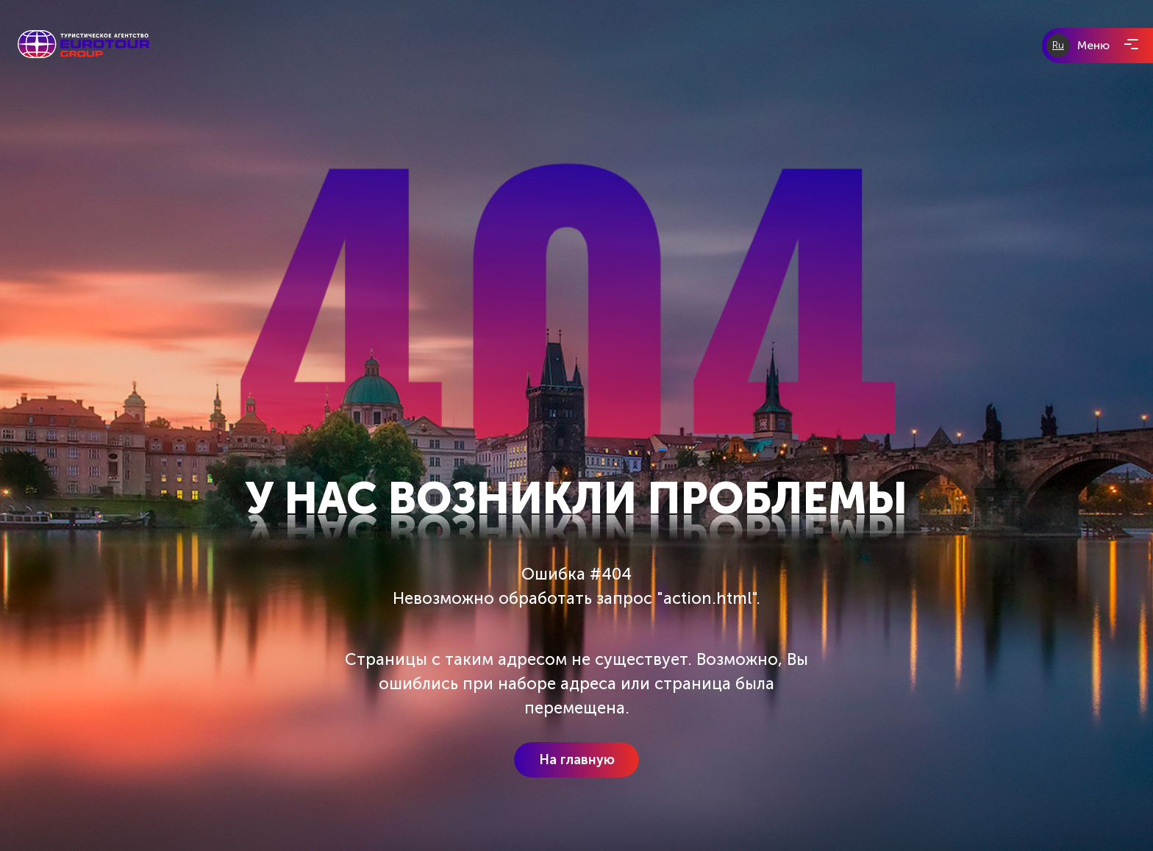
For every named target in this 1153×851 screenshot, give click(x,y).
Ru (1058, 45)
